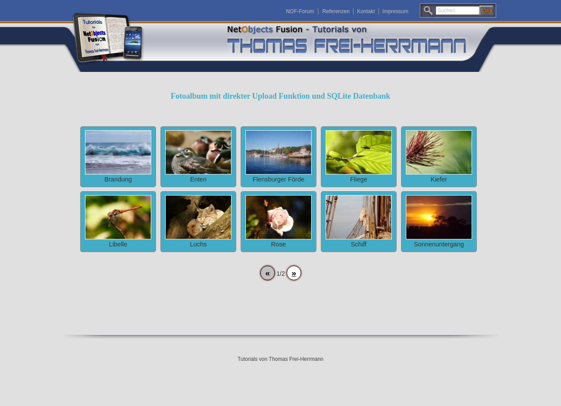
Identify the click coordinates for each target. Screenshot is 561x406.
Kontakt (366, 11)
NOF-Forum (300, 11)
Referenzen (336, 11)
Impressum (395, 11)
